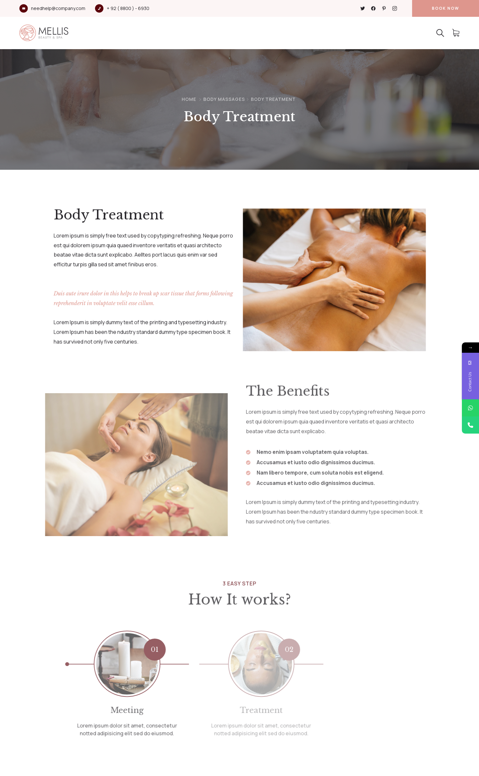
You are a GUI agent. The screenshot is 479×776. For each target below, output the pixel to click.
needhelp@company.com (58, 8)
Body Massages (224, 99)
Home (189, 99)
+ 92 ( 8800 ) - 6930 (128, 8)
